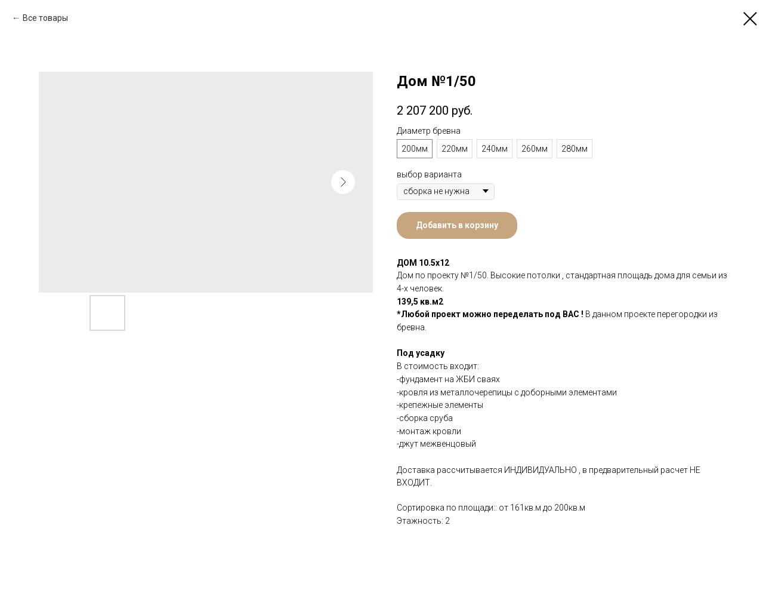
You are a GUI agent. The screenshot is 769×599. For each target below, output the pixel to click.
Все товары (45, 18)
